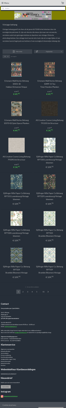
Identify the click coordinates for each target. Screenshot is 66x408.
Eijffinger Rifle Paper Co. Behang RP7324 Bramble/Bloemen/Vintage (16, 269)
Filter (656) (17, 51)
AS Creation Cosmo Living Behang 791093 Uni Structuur (16, 158)
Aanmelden (5, 387)
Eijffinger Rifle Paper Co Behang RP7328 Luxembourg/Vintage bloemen (16, 233)
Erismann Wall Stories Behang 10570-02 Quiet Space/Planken (16, 121)
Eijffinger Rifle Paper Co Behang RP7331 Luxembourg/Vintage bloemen (16, 196)
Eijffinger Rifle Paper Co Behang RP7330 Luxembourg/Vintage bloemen (49, 159)
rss (49, 404)
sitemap (45, 404)
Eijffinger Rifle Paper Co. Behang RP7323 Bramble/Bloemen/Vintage (49, 233)
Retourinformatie (6, 361)
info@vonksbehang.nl (11, 326)
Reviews (3, 365)
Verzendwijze (5, 353)
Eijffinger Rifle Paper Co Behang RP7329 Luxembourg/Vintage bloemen (49, 196)
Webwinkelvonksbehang (10, 396)
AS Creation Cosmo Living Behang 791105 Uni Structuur (49, 121)
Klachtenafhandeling (6, 357)
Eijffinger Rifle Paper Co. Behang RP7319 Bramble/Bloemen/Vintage (49, 269)
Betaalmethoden (5, 351)
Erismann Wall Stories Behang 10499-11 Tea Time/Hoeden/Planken (49, 84)
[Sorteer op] (48, 51)
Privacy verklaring (6, 355)
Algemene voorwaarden (7, 349)
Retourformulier (5, 363)
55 (43, 292)
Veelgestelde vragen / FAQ (8, 359)
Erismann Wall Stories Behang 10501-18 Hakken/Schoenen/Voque (16, 84)
